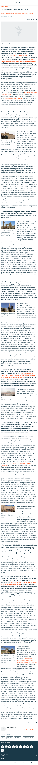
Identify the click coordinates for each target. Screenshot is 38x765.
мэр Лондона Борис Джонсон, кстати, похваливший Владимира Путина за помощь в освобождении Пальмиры (18, 375)
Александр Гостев (20, 13)
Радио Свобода (29, 13)
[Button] (30, 20)
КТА (15, 763)
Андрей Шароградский (7, 13)
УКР (23, 763)
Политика (4, 6)
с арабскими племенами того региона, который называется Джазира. (27, 660)
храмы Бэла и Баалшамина (13, 98)
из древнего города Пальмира (19, 55)
